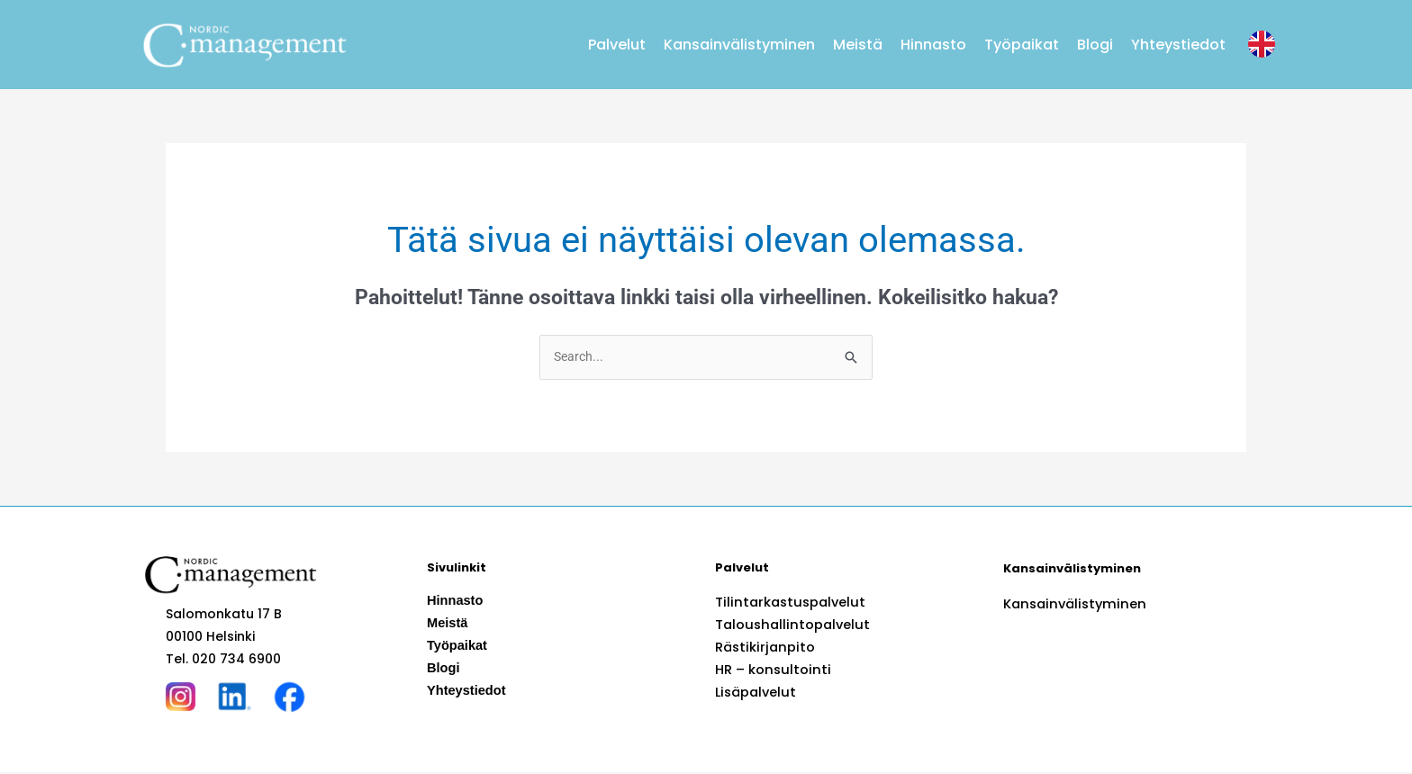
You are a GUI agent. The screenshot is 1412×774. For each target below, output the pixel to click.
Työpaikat (1021, 44)
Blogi (1095, 44)
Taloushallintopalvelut (789, 625)
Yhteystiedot (1178, 44)
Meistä (857, 44)
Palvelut (617, 44)
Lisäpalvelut (754, 693)
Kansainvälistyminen (739, 44)
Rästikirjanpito (762, 648)
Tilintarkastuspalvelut (786, 603)
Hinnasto (933, 44)
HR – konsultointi (769, 671)
